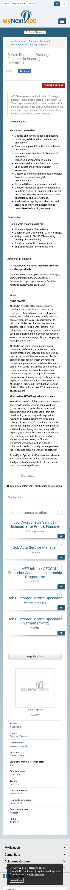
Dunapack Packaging (35, 602)
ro (57, 3)
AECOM (35, 581)
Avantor (35, 628)
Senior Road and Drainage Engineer (29, 44)
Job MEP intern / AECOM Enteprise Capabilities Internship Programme (35, 572)
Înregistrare (18, 3)
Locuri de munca (16, 41)
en (63, 3)
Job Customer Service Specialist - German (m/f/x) (35, 621)
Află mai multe (36, 874)
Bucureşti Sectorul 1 (39, 41)
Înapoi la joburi (35, 32)
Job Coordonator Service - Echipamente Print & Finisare (35, 524)
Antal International (35, 531)
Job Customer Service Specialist (35, 598)
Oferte (31, 3)
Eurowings (35, 552)
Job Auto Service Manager (35, 547)
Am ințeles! (16, 880)
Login (6, 3)
